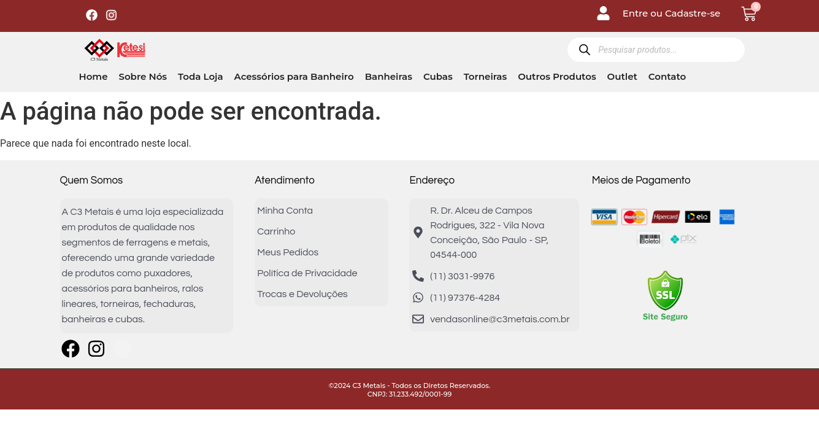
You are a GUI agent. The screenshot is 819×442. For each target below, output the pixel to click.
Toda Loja (200, 76)
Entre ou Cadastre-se (672, 13)
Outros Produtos (557, 76)
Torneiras (485, 76)
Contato (667, 76)
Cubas (438, 76)
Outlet (622, 76)
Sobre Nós (142, 76)
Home (93, 76)
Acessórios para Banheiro (294, 76)
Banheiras (388, 76)
